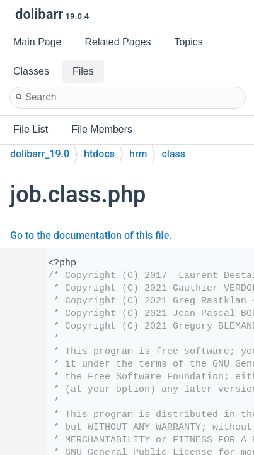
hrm (138, 154)
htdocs (99, 154)
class (173, 154)
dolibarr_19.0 (39, 154)
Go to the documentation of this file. (91, 235)
